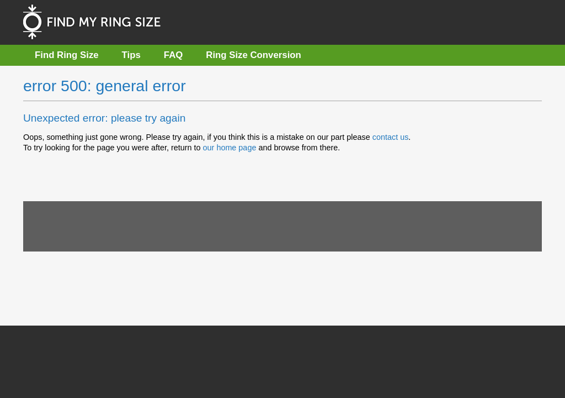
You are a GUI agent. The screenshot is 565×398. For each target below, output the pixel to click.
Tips (131, 55)
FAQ (173, 55)
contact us (390, 137)
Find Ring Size (67, 55)
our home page (230, 147)
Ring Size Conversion (253, 55)
